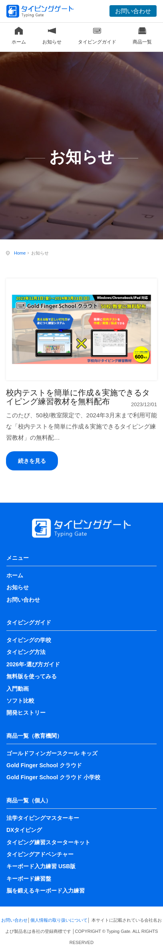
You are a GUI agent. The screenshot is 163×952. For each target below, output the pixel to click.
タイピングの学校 (28, 640)
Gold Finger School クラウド (44, 765)
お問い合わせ (133, 11)
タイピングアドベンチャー (40, 854)
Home (20, 253)
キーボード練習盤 (28, 878)
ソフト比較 (20, 700)
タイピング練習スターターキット (48, 842)
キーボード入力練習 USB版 (41, 866)
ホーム (19, 36)
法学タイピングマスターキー (42, 818)
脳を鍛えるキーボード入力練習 (45, 890)
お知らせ (52, 36)
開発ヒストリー (26, 712)
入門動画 (17, 688)
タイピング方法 (26, 652)
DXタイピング (24, 830)
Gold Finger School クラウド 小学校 (53, 777)
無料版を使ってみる (31, 676)
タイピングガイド (97, 36)
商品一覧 (142, 36)
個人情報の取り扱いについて (58, 920)
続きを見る (32, 461)
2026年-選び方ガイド (33, 664)
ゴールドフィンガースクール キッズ (51, 753)
